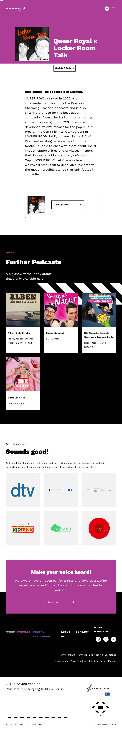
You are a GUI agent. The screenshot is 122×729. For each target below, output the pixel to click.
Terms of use (37, 724)
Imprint (9, 724)
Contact (82, 631)
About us (66, 634)
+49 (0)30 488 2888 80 (23, 684)
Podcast (23, 631)
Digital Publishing (41, 634)
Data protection (21, 724)
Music (10, 631)
